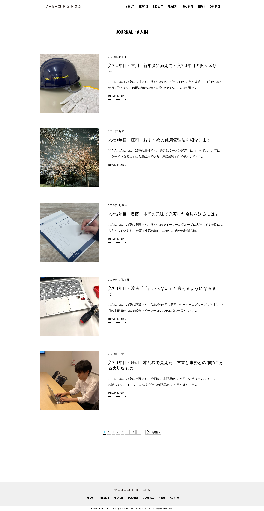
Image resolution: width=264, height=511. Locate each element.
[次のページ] (149, 432)
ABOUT (130, 6)
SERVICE (143, 6)
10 (132, 432)
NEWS (201, 6)
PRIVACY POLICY (99, 508)
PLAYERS (173, 6)
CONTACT (215, 6)
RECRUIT (158, 6)
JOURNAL (188, 6)
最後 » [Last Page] (156, 432)
